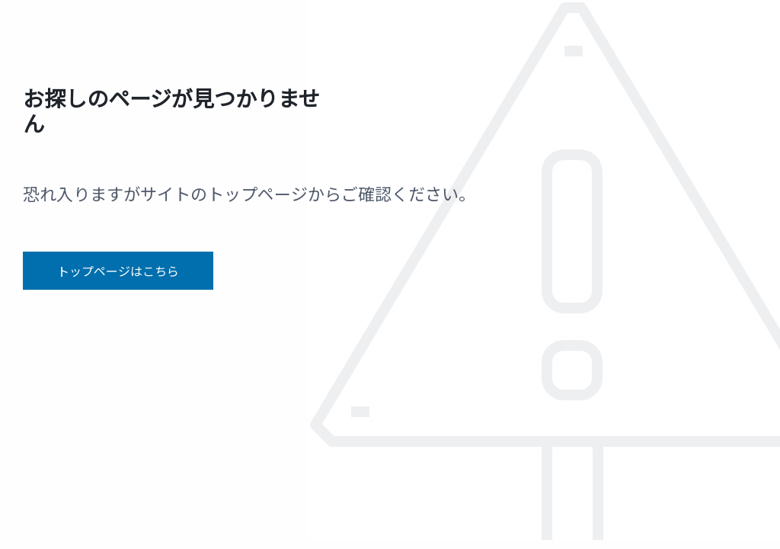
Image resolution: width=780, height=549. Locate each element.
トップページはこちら (118, 271)
